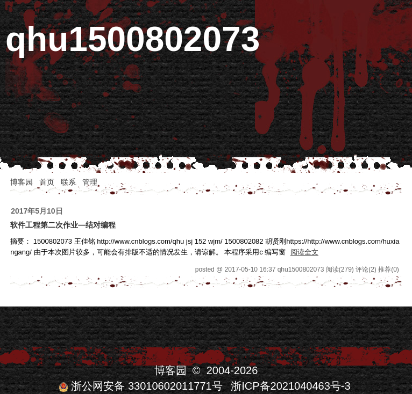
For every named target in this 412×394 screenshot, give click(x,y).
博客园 (21, 182)
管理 (89, 182)
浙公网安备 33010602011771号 (140, 386)
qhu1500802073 (132, 39)
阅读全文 (304, 252)
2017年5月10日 (37, 211)
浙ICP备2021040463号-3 (290, 386)
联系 (68, 182)
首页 (46, 182)
